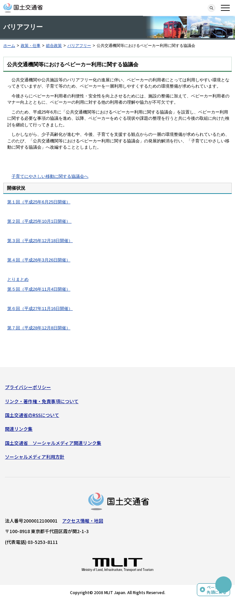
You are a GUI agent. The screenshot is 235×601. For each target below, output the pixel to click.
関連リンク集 (19, 428)
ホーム (9, 45)
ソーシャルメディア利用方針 (34, 456)
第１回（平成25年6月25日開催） (38, 201)
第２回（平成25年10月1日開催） (39, 221)
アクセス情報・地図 (82, 520)
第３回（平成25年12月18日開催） (40, 240)
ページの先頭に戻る (216, 589)
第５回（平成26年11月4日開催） (38, 289)
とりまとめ (18, 279)
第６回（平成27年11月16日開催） (40, 308)
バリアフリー (79, 45)
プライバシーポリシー (28, 387)
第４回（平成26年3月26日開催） (38, 260)
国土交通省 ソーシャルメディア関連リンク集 (53, 443)
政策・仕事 (30, 45)
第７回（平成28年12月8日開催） (38, 327)
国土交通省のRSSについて (32, 415)
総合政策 (54, 45)
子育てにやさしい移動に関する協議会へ (50, 176)
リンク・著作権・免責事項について (42, 401)
